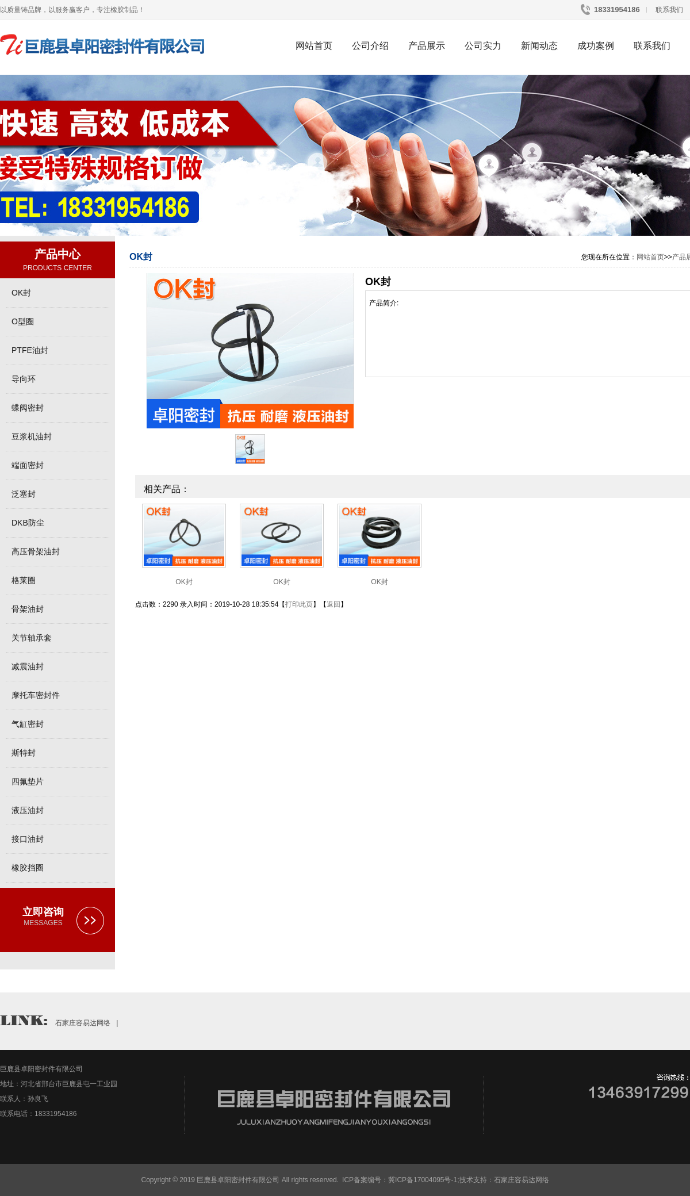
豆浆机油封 (32, 436)
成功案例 (595, 46)
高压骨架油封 (36, 551)
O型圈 (23, 321)
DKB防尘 (28, 522)
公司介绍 (370, 46)
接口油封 (28, 839)
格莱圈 (24, 580)
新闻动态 (539, 46)
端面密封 (28, 465)
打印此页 (299, 604)
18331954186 (616, 9)
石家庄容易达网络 (82, 1023)
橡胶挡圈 (28, 867)
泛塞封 (24, 494)
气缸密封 (28, 724)
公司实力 (483, 46)
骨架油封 (28, 609)
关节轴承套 (32, 637)
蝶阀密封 (28, 407)
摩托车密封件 (36, 695)
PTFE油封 (30, 350)
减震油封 (28, 666)
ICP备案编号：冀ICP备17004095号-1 (399, 1180)
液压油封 (28, 810)
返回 (333, 604)
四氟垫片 (28, 781)
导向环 (24, 379)
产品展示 (426, 46)
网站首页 (314, 46)
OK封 (21, 292)
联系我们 (668, 10)
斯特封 (24, 752)
